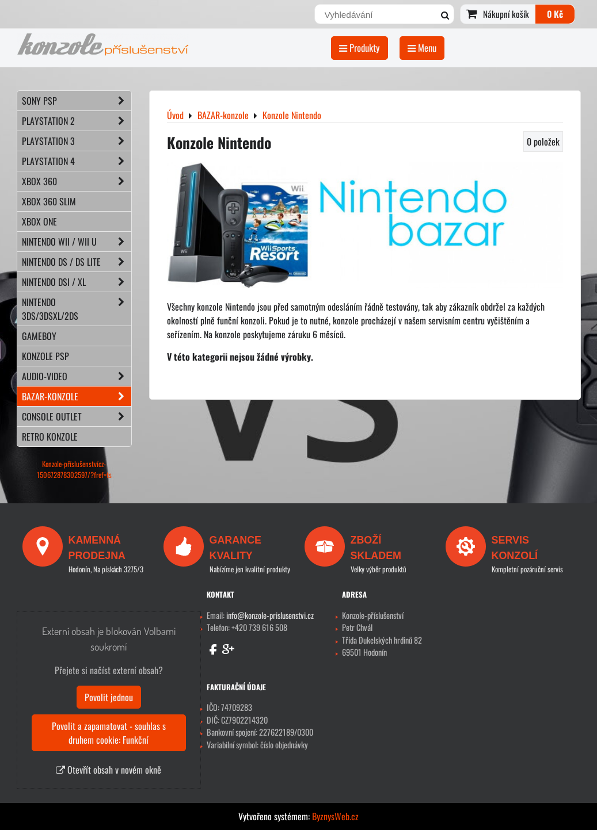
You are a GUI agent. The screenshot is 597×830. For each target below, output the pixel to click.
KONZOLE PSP (45, 356)
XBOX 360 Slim (49, 201)
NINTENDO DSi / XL (76, 282)
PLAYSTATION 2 (76, 121)
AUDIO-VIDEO (76, 376)
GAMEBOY (39, 336)
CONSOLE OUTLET (76, 416)
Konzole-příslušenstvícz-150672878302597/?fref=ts (74, 469)
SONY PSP (76, 100)
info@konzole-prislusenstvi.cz (270, 615)
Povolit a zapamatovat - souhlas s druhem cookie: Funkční (109, 733)
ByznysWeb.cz (335, 816)
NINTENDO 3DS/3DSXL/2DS (76, 309)
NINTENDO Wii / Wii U (76, 241)
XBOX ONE (39, 221)
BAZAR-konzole (76, 396)
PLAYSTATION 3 (76, 141)
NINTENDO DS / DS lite (76, 261)
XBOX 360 (76, 181)
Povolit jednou (109, 697)
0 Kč (555, 13)
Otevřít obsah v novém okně (108, 770)
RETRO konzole (50, 436)
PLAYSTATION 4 (76, 161)
